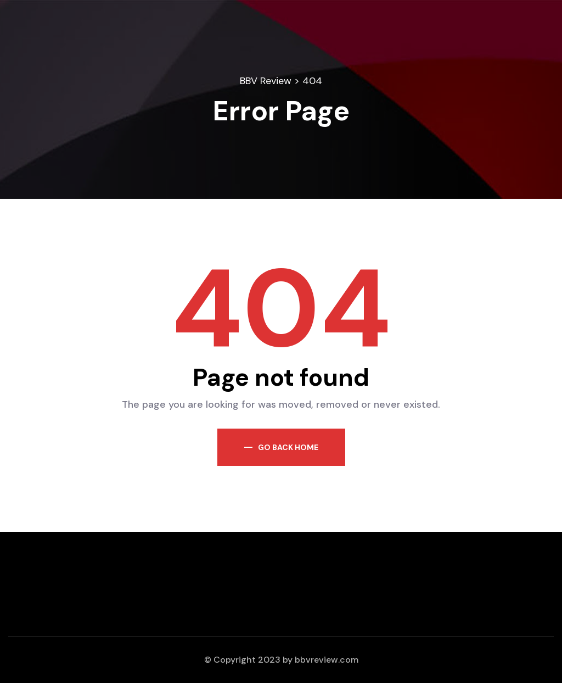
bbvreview (316, 659)
